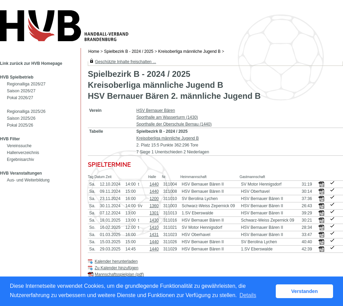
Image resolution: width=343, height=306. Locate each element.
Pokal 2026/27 (20, 97)
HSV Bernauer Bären (155, 110)
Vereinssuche (19, 145)
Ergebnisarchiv (20, 159)
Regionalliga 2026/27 (26, 84)
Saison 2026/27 (21, 91)
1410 (154, 227)
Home (93, 51)
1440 (154, 184)
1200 (154, 198)
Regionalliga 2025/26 (26, 111)
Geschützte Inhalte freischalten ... (125, 61)
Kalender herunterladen (116, 261)
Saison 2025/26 (21, 118)
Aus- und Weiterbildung (28, 180)
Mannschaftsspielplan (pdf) (119, 274)
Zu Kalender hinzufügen (116, 268)
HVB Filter (10, 139)
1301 (154, 213)
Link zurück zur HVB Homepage (31, 63)
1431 (154, 234)
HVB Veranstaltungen (21, 173)
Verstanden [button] (304, 291)
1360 (154, 205)
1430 (154, 220)
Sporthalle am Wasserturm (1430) (167, 117)
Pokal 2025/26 (20, 125)
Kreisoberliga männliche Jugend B (189, 51)
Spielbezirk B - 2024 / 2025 (128, 51)
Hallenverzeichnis (23, 152)
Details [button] (247, 295)
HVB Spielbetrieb (16, 77)
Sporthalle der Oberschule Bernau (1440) (173, 124)
